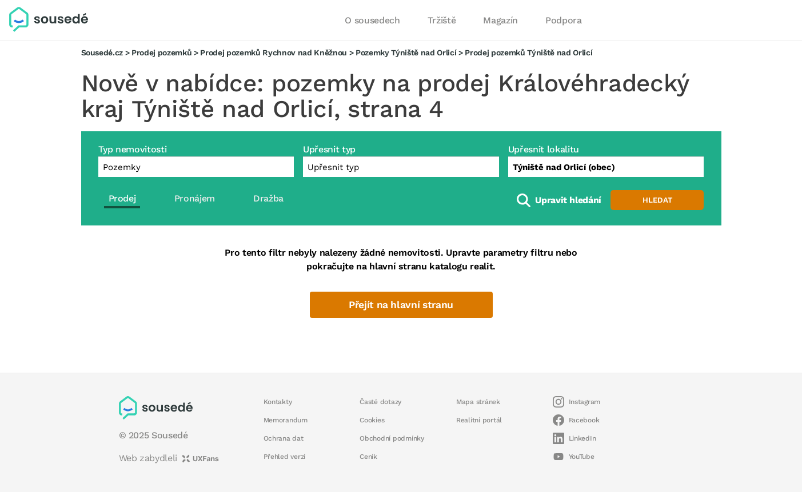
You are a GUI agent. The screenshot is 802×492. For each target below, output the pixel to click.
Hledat (657, 200)
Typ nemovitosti (132, 149)
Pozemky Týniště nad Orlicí (406, 52)
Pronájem (194, 198)
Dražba (268, 198)
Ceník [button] (368, 457)
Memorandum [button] (286, 420)
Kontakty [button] (278, 402)
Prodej (122, 198)
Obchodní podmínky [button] (392, 438)
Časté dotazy (380, 402)
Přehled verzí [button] (285, 457)
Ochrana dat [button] (284, 438)
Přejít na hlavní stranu (401, 304)
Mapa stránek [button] (478, 402)
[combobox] (606, 166)
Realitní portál (479, 420)
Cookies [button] (372, 420)
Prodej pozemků (161, 52)
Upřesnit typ (329, 149)
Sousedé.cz (102, 52)
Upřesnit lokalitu (543, 149)
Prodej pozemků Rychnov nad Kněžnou (273, 52)
